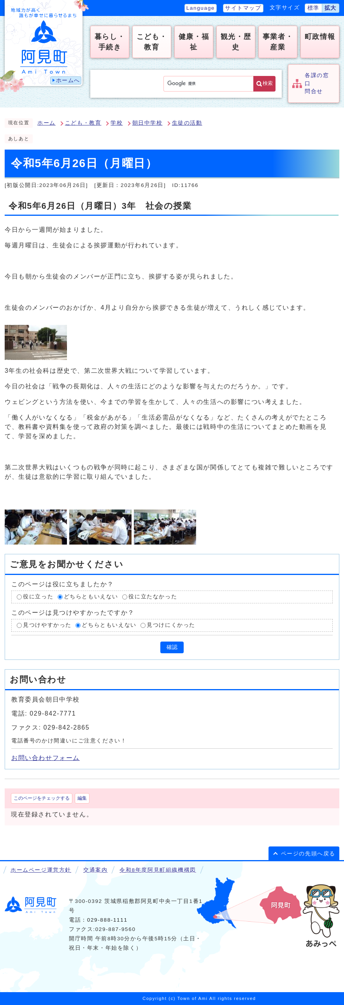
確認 (172, 647)
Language (200, 8)
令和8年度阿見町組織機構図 (157, 870)
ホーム (46, 123)
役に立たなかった (152, 597)
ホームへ (68, 80)
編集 (82, 798)
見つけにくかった (171, 625)
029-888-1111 (107, 920)
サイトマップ (243, 8)
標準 (313, 8)
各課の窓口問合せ (317, 83)
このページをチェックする (42, 798)
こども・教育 (83, 123)
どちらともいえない (91, 597)
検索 (268, 83)
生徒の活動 (187, 123)
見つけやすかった (47, 625)
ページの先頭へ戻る (308, 854)
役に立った (38, 597)
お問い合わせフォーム (45, 758)
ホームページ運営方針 (41, 870)
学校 (117, 123)
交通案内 (95, 870)
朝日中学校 (147, 123)
